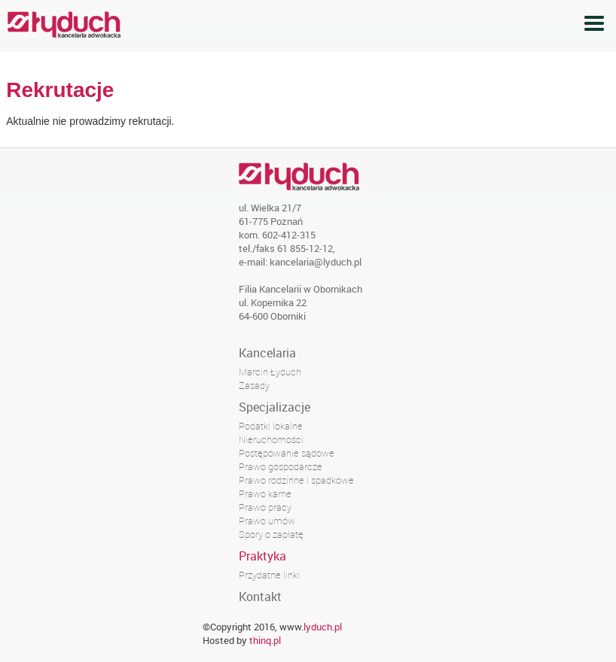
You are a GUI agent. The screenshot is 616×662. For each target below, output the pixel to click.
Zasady (254, 385)
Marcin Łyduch (270, 371)
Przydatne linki (269, 575)
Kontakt (260, 596)
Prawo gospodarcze (280, 466)
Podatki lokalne (271, 426)
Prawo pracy (265, 507)
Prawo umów (267, 520)
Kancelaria (267, 353)
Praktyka (262, 556)
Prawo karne (265, 493)
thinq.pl (265, 640)
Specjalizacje (274, 407)
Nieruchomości (271, 439)
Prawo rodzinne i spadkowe (296, 480)
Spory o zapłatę (271, 534)
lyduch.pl (322, 626)
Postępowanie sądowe (286, 453)
